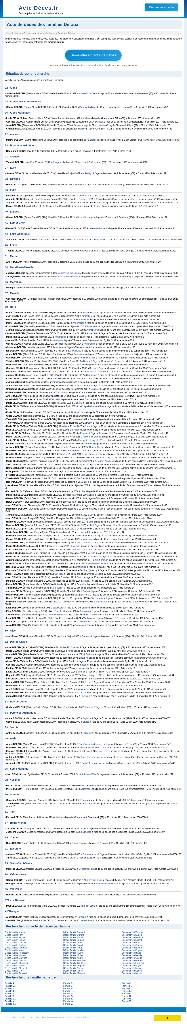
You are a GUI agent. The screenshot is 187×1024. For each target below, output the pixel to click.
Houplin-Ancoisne (105, 460)
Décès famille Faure (73, 951)
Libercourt (85, 695)
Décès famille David (73, 944)
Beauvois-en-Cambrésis (96, 370)
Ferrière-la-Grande (92, 435)
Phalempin (81, 565)
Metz (104, 297)
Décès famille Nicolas (132, 967)
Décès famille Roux (131, 941)
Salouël (92, 802)
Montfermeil (84, 867)
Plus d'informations (122, 1018)
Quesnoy (93, 569)
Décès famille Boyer (131, 964)
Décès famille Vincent (15, 954)
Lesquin (82, 463)
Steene (85, 593)
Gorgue (88, 442)
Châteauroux (85, 194)
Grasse (99, 120)
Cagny (85, 799)
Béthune (90, 653)
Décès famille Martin (15, 931)
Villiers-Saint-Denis (88, 92)
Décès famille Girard (73, 946)
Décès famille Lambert (74, 949)
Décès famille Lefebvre (16, 941)
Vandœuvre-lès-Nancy (69, 271)
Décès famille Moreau (132, 936)
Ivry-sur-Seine (96, 879)
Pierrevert (84, 106)
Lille (92, 466)
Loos (58, 531)
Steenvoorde (97, 597)
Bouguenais (99, 238)
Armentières (90, 311)
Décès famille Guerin (132, 956)
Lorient (84, 286)
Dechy (52, 414)
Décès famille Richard (15, 936)
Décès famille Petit (14, 933)
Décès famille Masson (132, 972)
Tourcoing (84, 610)
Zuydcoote (79, 624)
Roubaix (87, 579)
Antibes (86, 117)
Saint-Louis (89, 904)
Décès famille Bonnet (132, 946)
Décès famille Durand (73, 933)
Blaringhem (91, 374)
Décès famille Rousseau (16, 951)
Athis (79, 260)
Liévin (57, 684)
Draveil (73, 856)
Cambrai (55, 380)
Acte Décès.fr (38, 8)
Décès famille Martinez (16, 956)
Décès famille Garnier (132, 959)
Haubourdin (73, 449)
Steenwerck (101, 600)
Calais (85, 674)
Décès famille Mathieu (74, 972)
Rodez (94, 138)
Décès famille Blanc (131, 951)
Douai (87, 425)
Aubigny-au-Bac (87, 356)
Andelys (89, 172)
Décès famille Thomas (132, 931)
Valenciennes (58, 613)
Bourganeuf (58, 161)
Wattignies (88, 617)
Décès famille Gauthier (74, 962)
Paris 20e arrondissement (94, 762)
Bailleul (86, 360)
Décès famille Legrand (74, 964)
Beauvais (86, 635)
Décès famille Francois (133, 962)
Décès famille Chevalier (16, 962)
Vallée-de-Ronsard (98, 227)
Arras (76, 646)
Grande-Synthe (96, 446)
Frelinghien (83, 439)
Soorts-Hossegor (85, 216)
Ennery (80, 893)
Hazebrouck (90, 453)
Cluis (98, 198)
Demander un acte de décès (93, 55)
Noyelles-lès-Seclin (97, 562)
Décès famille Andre (73, 956)
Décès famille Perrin (14, 964)
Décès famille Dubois (132, 933)
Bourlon (84, 656)
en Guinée (87, 919)
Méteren (95, 555)
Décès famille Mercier (132, 954)
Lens (89, 681)
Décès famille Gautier (132, 969)
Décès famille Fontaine (74, 959)
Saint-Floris (86, 691)
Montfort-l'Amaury (97, 784)
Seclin (86, 590)
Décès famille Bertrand (16, 944)
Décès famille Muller (73, 954)
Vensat (90, 706)
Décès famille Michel (132, 938)
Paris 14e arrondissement (91, 743)
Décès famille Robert (73, 936)
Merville (87, 541)
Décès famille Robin (73, 967)
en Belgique (80, 915)
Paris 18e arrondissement (110, 750)
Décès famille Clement (16, 967)
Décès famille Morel (14, 949)
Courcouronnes (90, 853)
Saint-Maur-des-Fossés (106, 882)
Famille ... (10, 982)
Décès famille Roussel (16, 972)
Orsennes (78, 205)
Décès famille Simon (15, 938)
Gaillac (59, 816)
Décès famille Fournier (16, 946)
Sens (74, 842)
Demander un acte (161, 7)
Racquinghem (82, 688)
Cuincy (81, 411)
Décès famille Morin (14, 969)
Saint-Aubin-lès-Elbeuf (87, 773)
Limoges (82, 827)
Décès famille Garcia (132, 944)
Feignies (84, 432)
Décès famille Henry (73, 969)
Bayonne (87, 717)
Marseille (62, 150)
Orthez (86, 720)
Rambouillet (88, 787)
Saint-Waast (57, 586)
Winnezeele (85, 620)
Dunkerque (75, 428)
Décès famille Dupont (132, 949)
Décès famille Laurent (73, 938)
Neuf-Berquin (101, 558)
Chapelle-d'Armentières (92, 405)
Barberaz (87, 731)
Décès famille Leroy (72, 941)
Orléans (94, 249)
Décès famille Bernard (74, 931)
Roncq (80, 576)
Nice (83, 127)
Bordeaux (79, 183)
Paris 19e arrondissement (93, 756)
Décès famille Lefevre (15, 959)
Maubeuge (88, 538)
